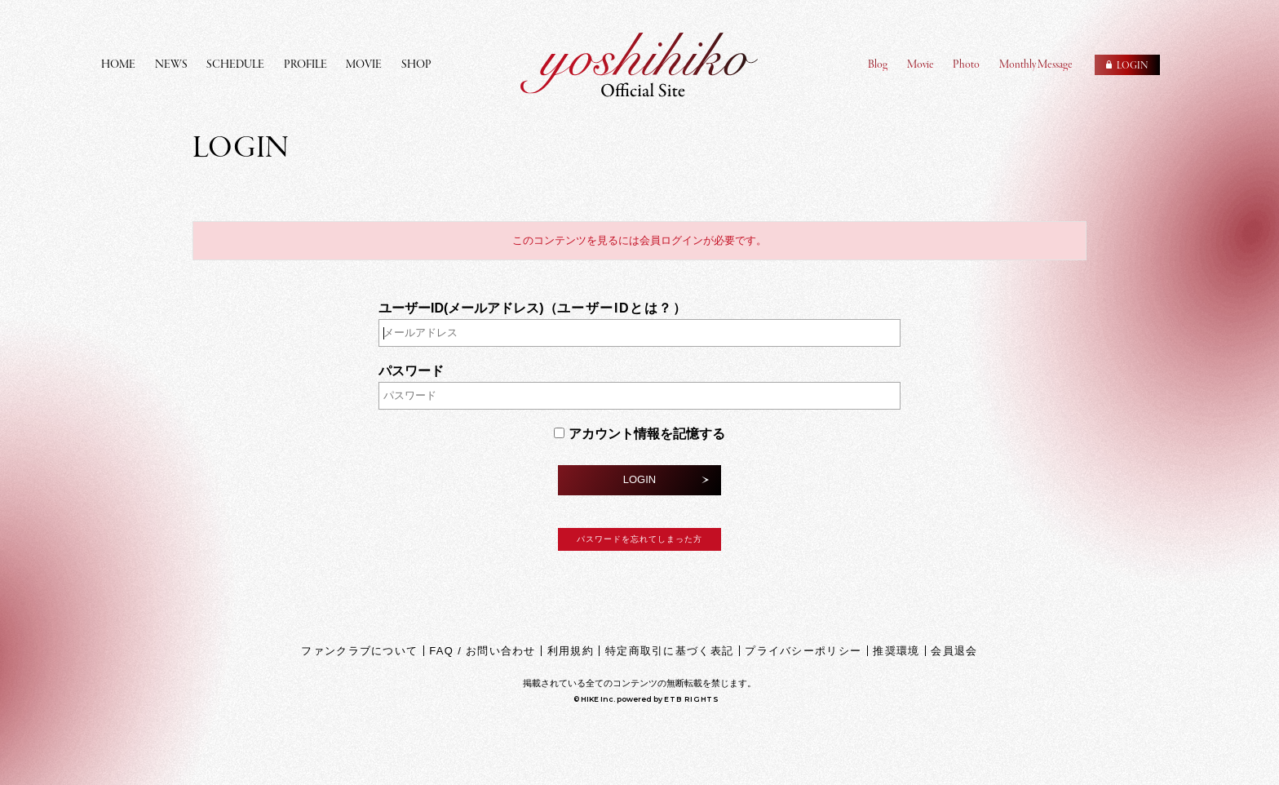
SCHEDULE (235, 65)
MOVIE (364, 65)
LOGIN (639, 479)
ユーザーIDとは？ (615, 308)
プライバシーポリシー (803, 651)
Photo (966, 65)
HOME (118, 65)
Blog (877, 65)
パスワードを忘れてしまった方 (640, 538)
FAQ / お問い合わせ (482, 651)
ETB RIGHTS (691, 698)
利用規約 (570, 651)
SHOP (416, 65)
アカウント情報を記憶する (639, 434)
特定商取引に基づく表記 (669, 651)
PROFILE (305, 65)
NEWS (171, 65)
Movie (920, 65)
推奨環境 (896, 651)
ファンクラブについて (359, 651)
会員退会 (954, 651)
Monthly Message (1036, 65)
